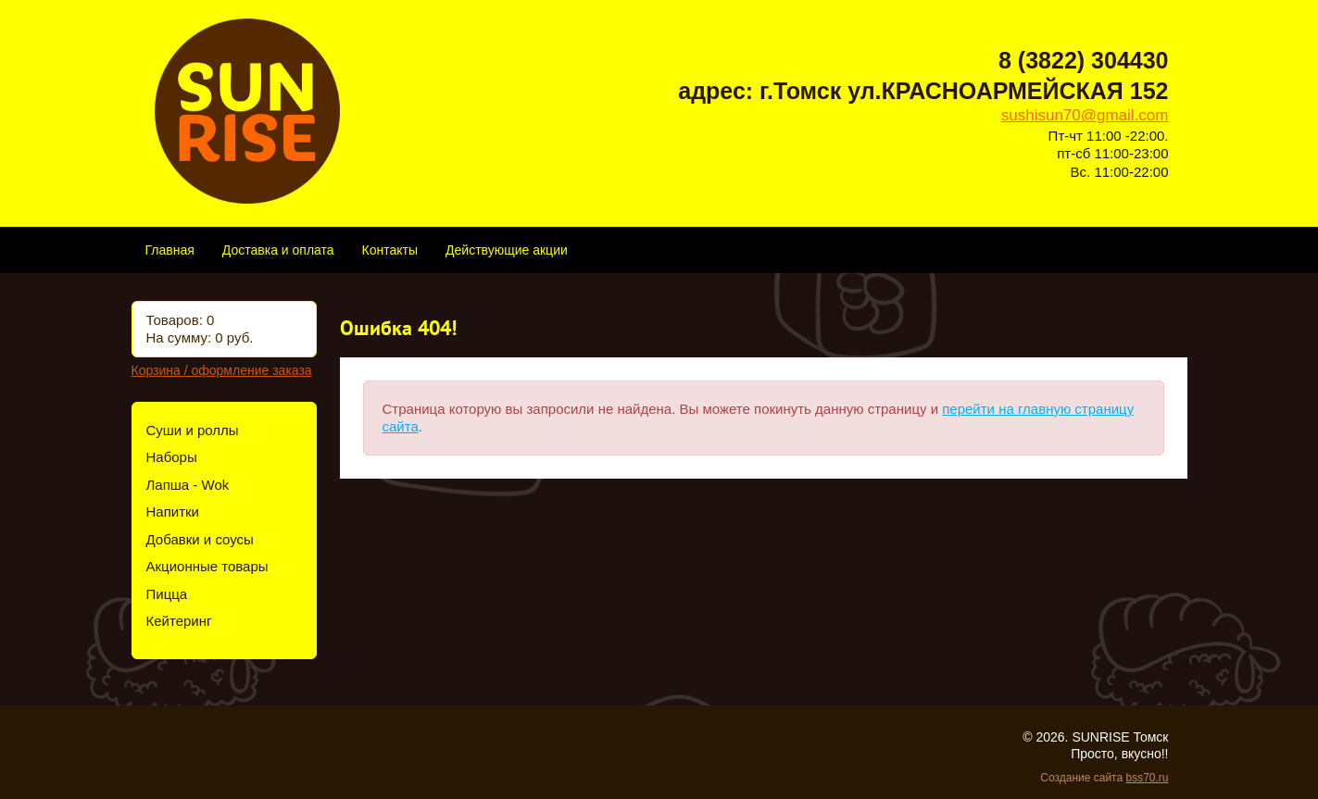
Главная (170, 250)
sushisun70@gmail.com (1085, 115)
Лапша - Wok (188, 485)
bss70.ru (1146, 777)
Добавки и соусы (200, 539)
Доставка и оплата (278, 250)
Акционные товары (207, 566)
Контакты (390, 250)
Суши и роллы (192, 430)
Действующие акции (507, 250)
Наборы (171, 457)
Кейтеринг (179, 621)
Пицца (167, 594)
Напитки (173, 511)
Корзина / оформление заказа (222, 370)
